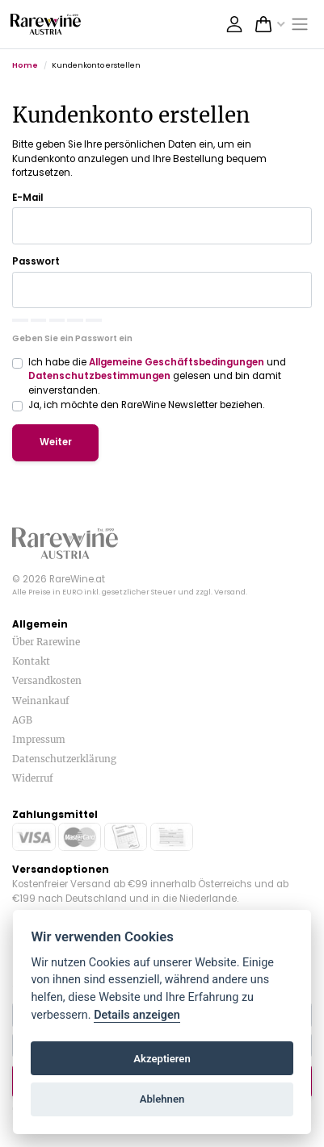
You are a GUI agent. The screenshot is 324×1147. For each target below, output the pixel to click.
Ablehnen (162, 1099)
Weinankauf (40, 700)
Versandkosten (47, 680)
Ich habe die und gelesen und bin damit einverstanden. (157, 376)
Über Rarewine (46, 642)
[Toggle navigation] (300, 24)
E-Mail (27, 197)
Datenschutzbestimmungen (99, 375)
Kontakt (31, 661)
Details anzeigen (137, 1015)
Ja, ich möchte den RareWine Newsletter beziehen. (146, 404)
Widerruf (32, 778)
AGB (22, 720)
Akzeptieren (161, 1059)
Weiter (56, 442)
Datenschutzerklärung (64, 759)
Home (25, 65)
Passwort (36, 261)
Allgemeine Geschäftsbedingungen (176, 362)
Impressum (38, 739)
